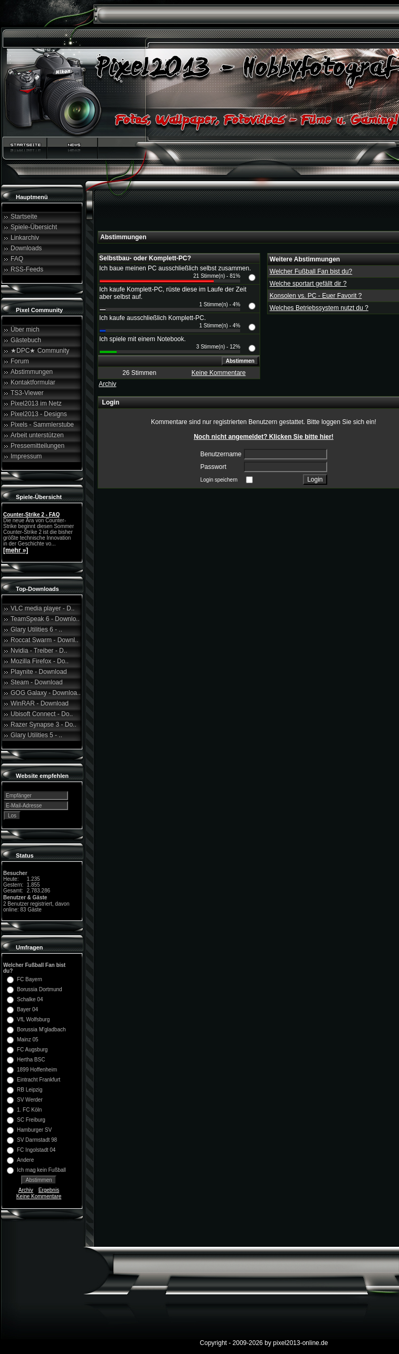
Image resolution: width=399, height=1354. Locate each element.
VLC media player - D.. (42, 608)
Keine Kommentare (39, 1196)
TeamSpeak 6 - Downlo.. (45, 619)
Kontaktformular (33, 382)
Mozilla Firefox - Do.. (40, 661)
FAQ (17, 258)
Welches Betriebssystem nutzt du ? (319, 308)
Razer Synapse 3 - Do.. (44, 724)
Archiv (25, 1190)
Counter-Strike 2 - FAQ (31, 515)
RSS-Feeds (27, 269)
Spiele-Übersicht (34, 227)
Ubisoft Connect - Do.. (42, 714)
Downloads (26, 248)
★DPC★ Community (40, 350)
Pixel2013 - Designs (39, 414)
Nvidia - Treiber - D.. (39, 650)
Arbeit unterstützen (37, 435)
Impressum (26, 456)
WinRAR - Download (40, 703)
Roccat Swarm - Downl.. (45, 640)
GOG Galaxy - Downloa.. (46, 693)
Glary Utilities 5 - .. (36, 735)
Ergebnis (49, 1190)
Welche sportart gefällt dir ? (308, 283)
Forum (20, 361)
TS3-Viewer (27, 393)
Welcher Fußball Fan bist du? (311, 271)
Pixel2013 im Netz (36, 403)
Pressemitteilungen (37, 445)
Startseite (24, 216)
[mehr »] (15, 550)
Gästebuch (26, 340)
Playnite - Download (39, 671)
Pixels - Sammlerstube (42, 424)
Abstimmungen (32, 371)
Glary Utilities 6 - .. (36, 629)
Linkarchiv (25, 237)
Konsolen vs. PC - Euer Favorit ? (316, 295)
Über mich (25, 329)
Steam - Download (37, 682)
